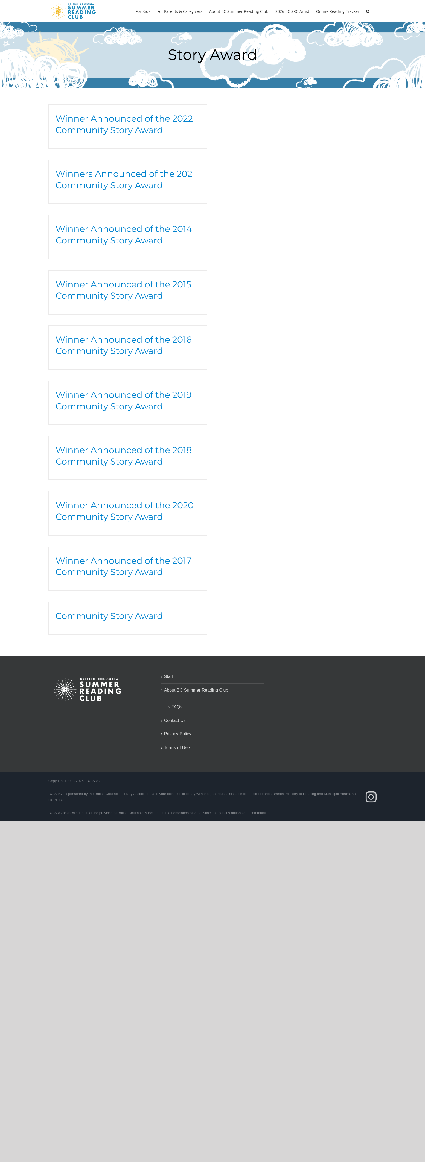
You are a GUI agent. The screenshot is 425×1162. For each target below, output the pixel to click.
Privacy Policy (177, 734)
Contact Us (175, 720)
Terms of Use (177, 747)
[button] (368, 11)
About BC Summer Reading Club (196, 690)
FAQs (176, 707)
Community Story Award (109, 616)
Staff (168, 676)
